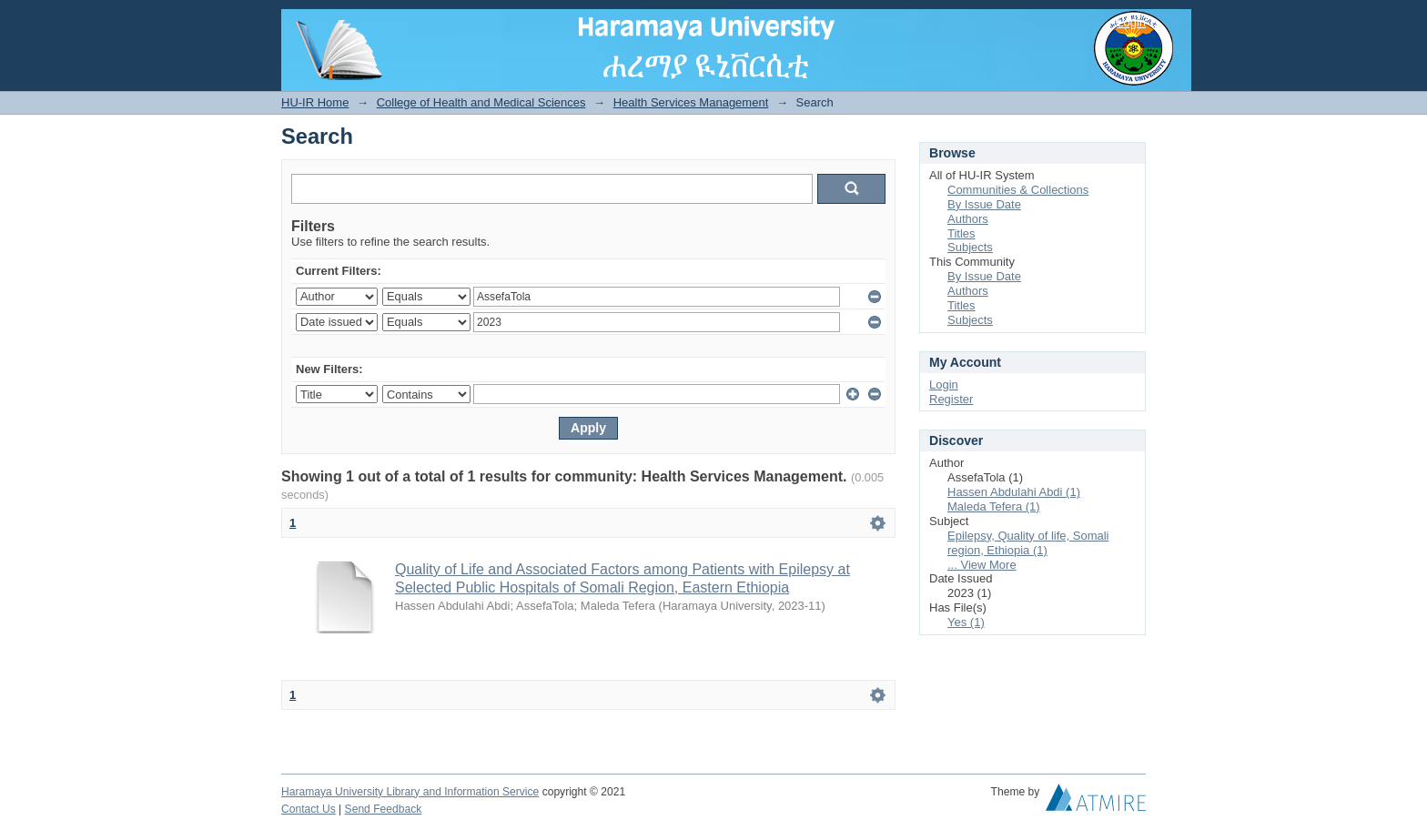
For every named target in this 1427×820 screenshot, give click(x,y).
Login (1131, 22)
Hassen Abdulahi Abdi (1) (1013, 492)
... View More (982, 565)
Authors (967, 219)
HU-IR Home (315, 102)
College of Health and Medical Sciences (481, 102)
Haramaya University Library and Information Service (410, 791)
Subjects (970, 247)
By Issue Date (984, 204)
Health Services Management (691, 102)
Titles (961, 233)
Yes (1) (966, 622)
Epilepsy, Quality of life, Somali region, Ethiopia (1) (1028, 543)
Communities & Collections (1017, 190)
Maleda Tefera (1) (993, 506)
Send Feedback (383, 809)
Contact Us (308, 809)
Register (951, 399)
